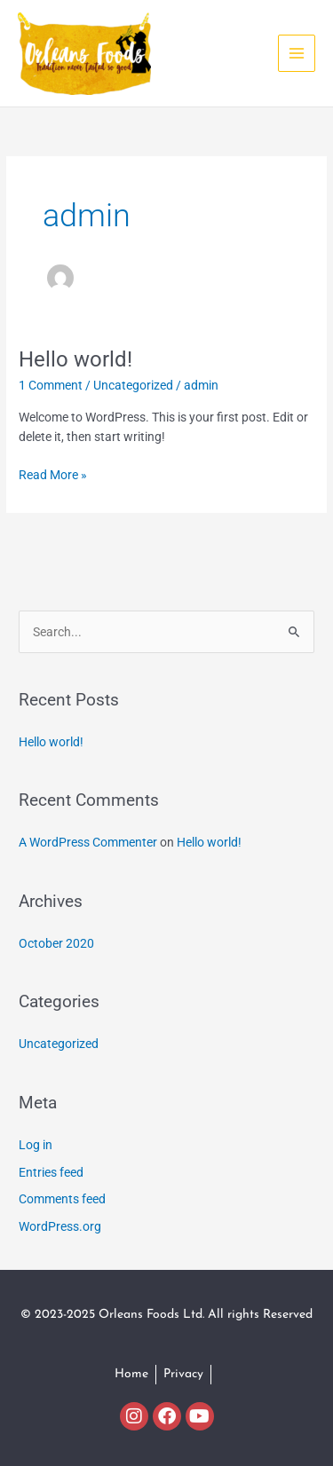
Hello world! (75, 359)
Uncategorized (133, 385)
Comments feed (62, 1199)
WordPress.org (60, 1226)
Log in (35, 1145)
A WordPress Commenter (88, 842)
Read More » (53, 473)
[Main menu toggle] (297, 54)
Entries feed (51, 1172)
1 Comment (51, 385)
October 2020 (56, 943)
